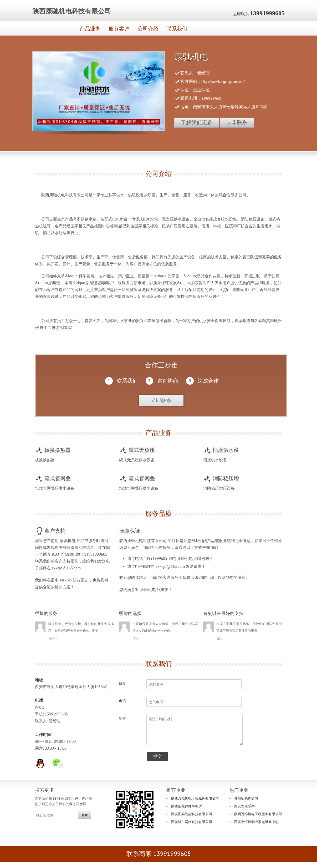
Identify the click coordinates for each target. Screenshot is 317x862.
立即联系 (236, 122)
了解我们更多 (196, 122)
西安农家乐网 (244, 806)
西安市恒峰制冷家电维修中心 (256, 822)
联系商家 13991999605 (158, 854)
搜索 (85, 815)
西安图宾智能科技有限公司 (191, 814)
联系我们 (176, 29)
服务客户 (119, 29)
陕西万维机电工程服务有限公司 (195, 798)
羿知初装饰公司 (246, 798)
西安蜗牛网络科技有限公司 (191, 822)
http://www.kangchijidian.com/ (223, 81)
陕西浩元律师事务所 (186, 806)
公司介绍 (148, 29)
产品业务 (90, 29)
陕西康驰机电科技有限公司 (71, 11)
